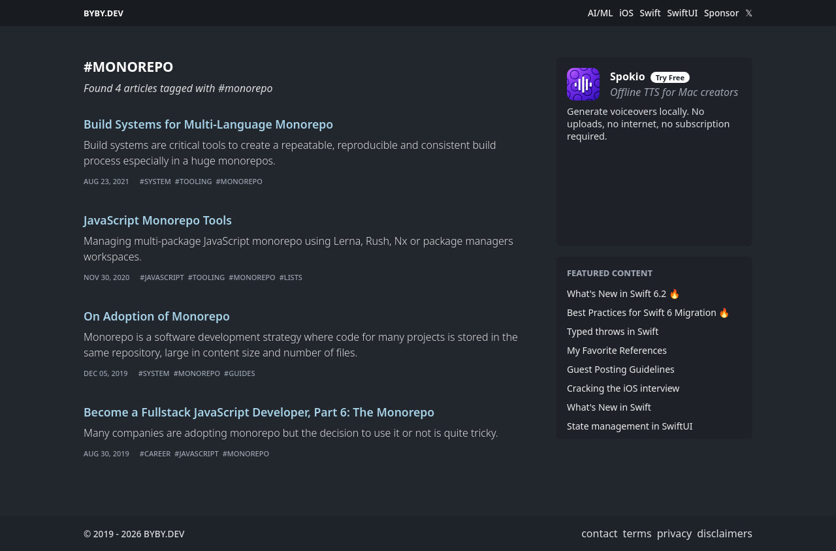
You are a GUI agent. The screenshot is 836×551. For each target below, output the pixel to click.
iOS (626, 13)
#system (155, 181)
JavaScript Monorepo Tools (158, 220)
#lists (291, 277)
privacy (674, 533)
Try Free (670, 77)
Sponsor (721, 13)
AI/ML (600, 13)
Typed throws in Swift (612, 331)
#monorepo (239, 181)
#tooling (193, 181)
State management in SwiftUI (630, 426)
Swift (650, 13)
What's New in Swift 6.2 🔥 (623, 293)
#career (155, 453)
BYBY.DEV (103, 13)
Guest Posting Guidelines (621, 369)
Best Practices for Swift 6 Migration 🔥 (648, 312)
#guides (239, 373)
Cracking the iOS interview (623, 388)
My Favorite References (617, 350)
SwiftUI (682, 13)
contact (599, 533)
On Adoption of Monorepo (157, 316)
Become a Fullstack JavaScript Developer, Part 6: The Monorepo (259, 412)
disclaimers (724, 533)
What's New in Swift (609, 407)
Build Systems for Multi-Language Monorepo (208, 124)
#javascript (162, 277)
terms (637, 533)
